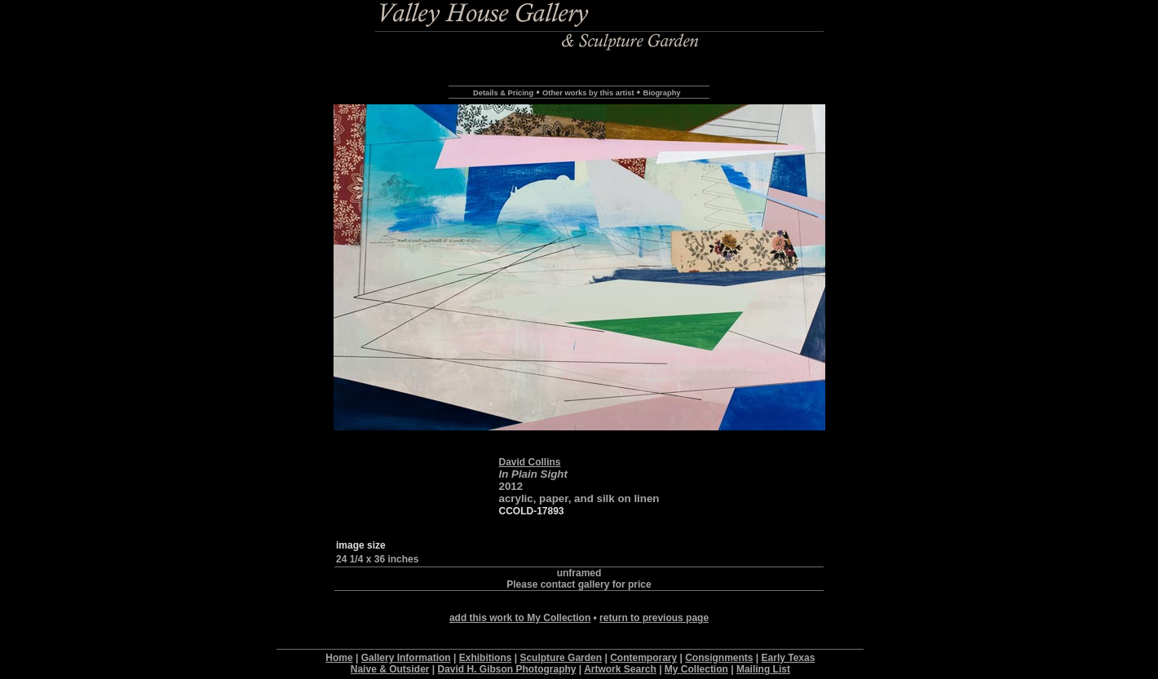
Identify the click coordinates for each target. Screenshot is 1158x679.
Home (338, 658)
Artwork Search (620, 669)
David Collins (529, 462)
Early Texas (788, 658)
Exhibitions (485, 658)
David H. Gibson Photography (507, 669)
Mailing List (763, 669)
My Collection (696, 669)
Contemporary (643, 658)
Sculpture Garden (560, 658)
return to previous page (654, 618)
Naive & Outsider (390, 669)
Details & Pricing (503, 93)
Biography (661, 93)
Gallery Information (406, 658)
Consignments (719, 658)
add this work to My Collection (519, 618)
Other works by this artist (588, 93)
